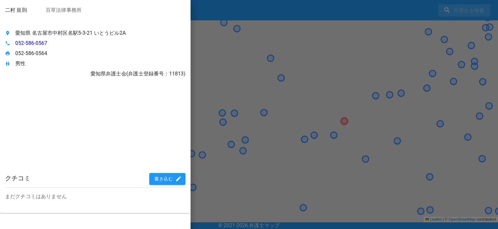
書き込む (168, 179)
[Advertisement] (95, 125)
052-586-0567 (31, 43)
